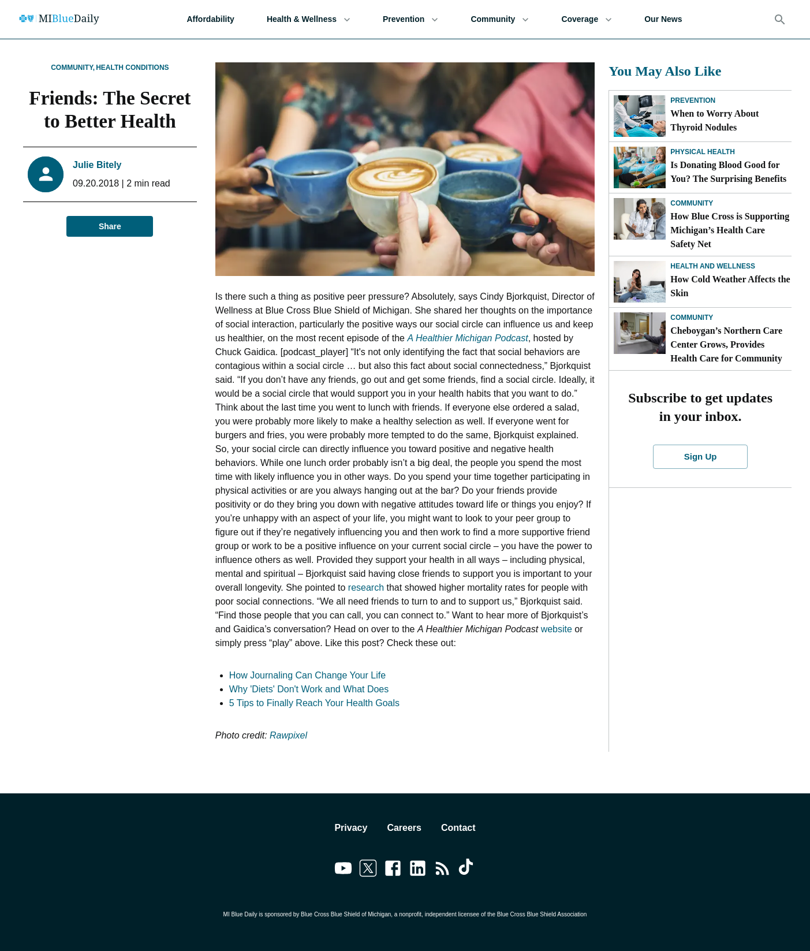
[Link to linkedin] (418, 870)
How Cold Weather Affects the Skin (730, 286)
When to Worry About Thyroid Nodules (714, 120)
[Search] (780, 19)
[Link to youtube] (343, 870)
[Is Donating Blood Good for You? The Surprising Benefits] (640, 167)
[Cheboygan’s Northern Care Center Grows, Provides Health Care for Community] (640, 333)
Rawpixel (288, 735)
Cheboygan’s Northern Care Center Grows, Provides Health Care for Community (726, 344)
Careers (404, 828)
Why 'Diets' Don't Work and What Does (309, 689)
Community (499, 19)
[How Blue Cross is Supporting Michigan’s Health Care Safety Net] (640, 219)
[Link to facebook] (393, 870)
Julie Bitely (97, 165)
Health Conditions (132, 68)
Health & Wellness (308, 19)
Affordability (210, 19)
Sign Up (700, 456)
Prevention (410, 19)
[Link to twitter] (368, 870)
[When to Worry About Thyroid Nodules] (640, 116)
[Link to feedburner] (442, 870)
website (556, 629)
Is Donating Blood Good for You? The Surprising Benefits (728, 172)
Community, (73, 68)
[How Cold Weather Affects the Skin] (640, 282)
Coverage (587, 19)
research (366, 587)
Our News (663, 19)
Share (109, 226)
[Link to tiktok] (467, 870)
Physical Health (702, 152)
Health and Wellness (712, 266)
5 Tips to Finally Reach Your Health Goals (314, 703)
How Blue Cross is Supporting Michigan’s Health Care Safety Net (729, 230)
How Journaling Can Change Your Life (307, 675)
